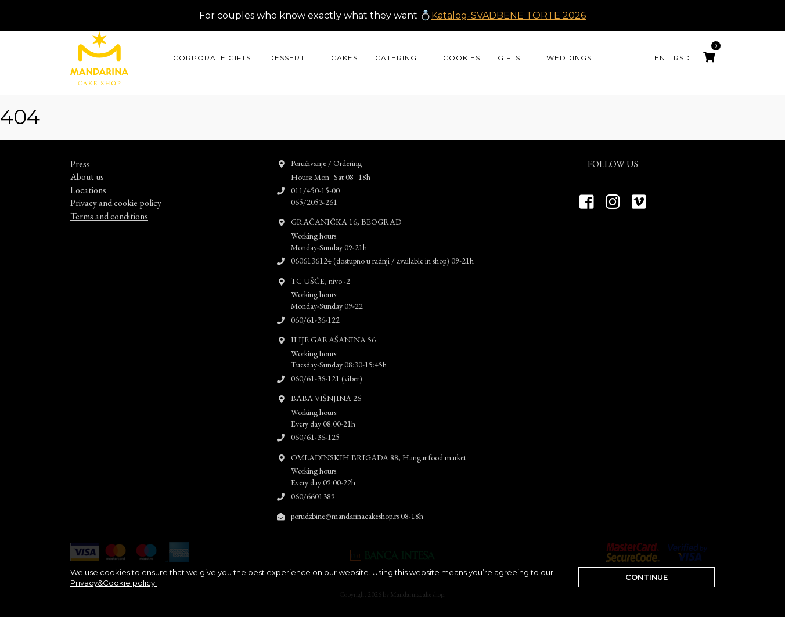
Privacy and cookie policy (115, 192)
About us (87, 166)
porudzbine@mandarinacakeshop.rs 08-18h (357, 505)
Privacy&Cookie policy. (113, 582)
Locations (88, 180)
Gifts (509, 57)
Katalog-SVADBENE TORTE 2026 (508, 15)
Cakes (344, 57)
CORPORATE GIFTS (212, 57)
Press (80, 153)
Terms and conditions (109, 205)
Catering (396, 57)
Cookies (461, 57)
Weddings (569, 57)
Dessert (286, 57)
